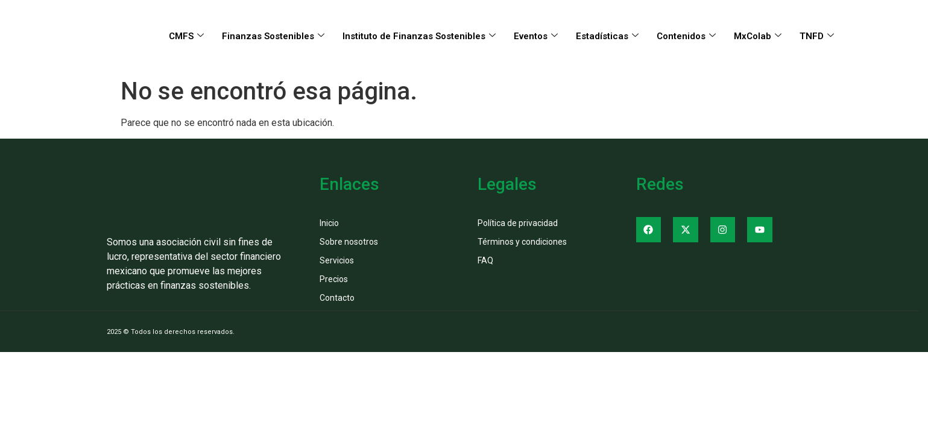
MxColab (757, 36)
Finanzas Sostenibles (273, 36)
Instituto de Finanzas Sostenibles (419, 36)
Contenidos (686, 36)
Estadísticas (607, 36)
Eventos (536, 36)
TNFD (817, 36)
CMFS (186, 36)
